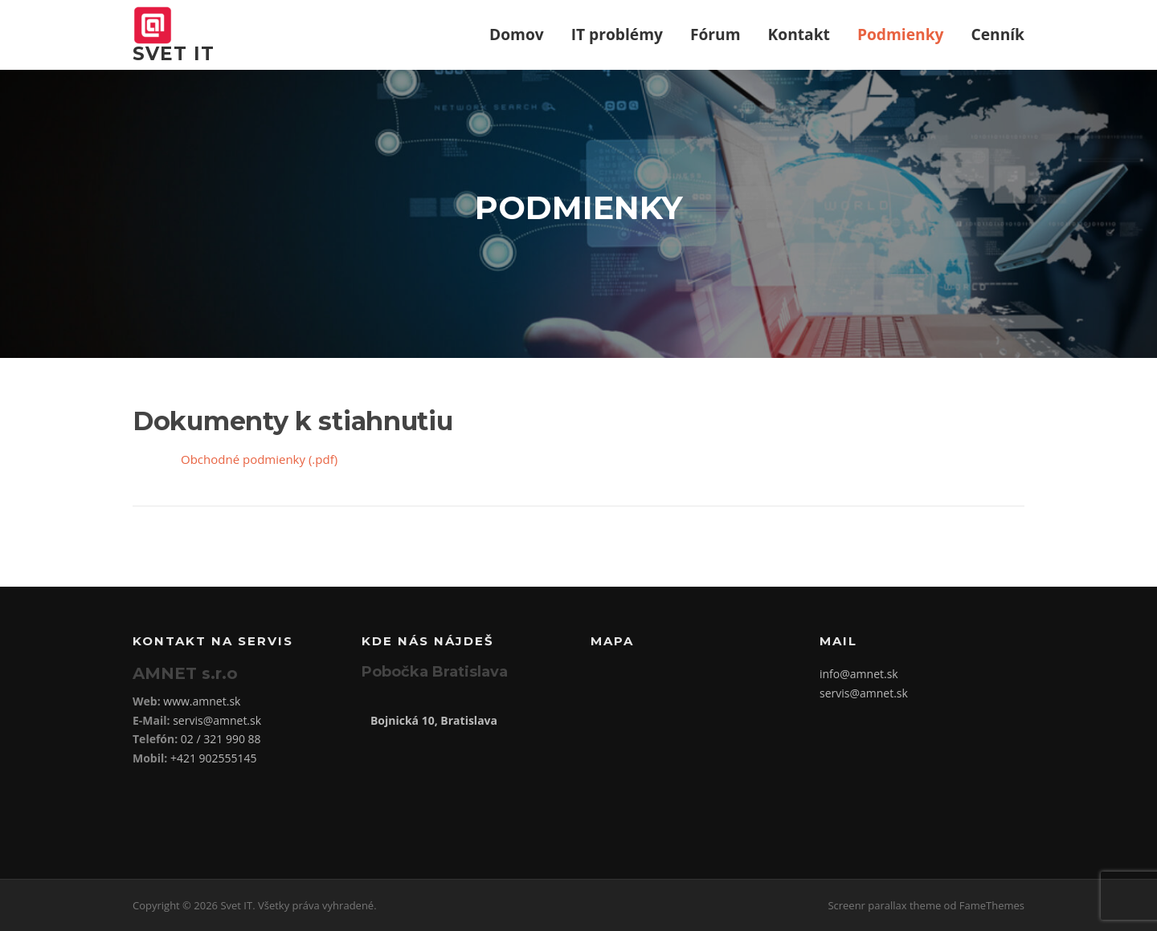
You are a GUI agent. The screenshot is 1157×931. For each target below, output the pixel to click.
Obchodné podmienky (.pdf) (259, 459)
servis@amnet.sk (217, 720)
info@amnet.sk (859, 673)
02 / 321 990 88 (221, 738)
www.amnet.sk (201, 701)
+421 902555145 (213, 758)
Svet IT (174, 54)
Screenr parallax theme (884, 905)
